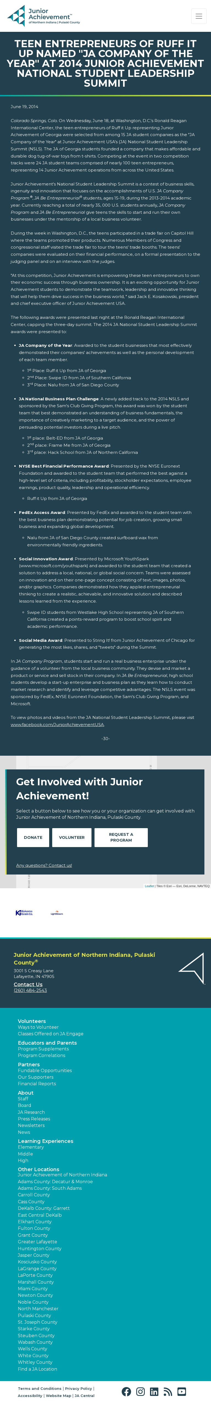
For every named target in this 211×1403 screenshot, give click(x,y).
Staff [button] (23, 1098)
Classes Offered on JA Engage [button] (51, 1033)
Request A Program (121, 837)
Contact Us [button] (28, 984)
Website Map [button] (58, 1395)
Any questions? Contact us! (44, 865)
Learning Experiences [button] (45, 1141)
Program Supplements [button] (43, 1048)
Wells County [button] (32, 1348)
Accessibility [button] (30, 1395)
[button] (127, 1392)
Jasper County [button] (33, 1255)
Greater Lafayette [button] (37, 1241)
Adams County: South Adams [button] (50, 1188)
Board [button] (24, 1105)
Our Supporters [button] (35, 1077)
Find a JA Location (37, 1369)
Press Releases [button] (34, 1118)
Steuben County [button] (36, 1335)
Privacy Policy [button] (78, 1388)
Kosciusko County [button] (37, 1261)
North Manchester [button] (38, 1308)
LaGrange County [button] (37, 1268)
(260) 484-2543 (30, 990)
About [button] (26, 1092)
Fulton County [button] (34, 1228)
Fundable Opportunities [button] (45, 1070)
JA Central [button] (85, 1395)
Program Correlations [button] (41, 1055)
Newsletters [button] (31, 1125)
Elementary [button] (31, 1147)
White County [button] (33, 1355)
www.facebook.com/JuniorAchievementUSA (57, 724)
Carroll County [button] (34, 1194)
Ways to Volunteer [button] (38, 1027)
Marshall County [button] (36, 1282)
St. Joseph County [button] (37, 1322)
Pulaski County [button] (34, 1315)
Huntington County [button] (40, 1248)
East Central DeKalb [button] (40, 1215)
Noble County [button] (33, 1302)
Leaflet (149, 886)
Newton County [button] (35, 1295)
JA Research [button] (31, 1112)
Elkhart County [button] (35, 1221)
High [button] (23, 1160)
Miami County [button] (33, 1288)
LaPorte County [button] (35, 1275)
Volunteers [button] (32, 1021)
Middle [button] (25, 1154)
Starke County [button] (34, 1328)
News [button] (24, 1132)
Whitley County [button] (35, 1362)
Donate (33, 837)
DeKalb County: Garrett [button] (44, 1208)
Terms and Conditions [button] (40, 1388)
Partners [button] (29, 1064)
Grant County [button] (33, 1235)
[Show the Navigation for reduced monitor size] (199, 16)
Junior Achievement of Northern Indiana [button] (62, 1174)
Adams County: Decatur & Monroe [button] (55, 1181)
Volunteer (72, 837)
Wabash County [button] (35, 1342)
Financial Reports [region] (37, 1083)
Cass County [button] (31, 1201)
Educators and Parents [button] (47, 1043)
